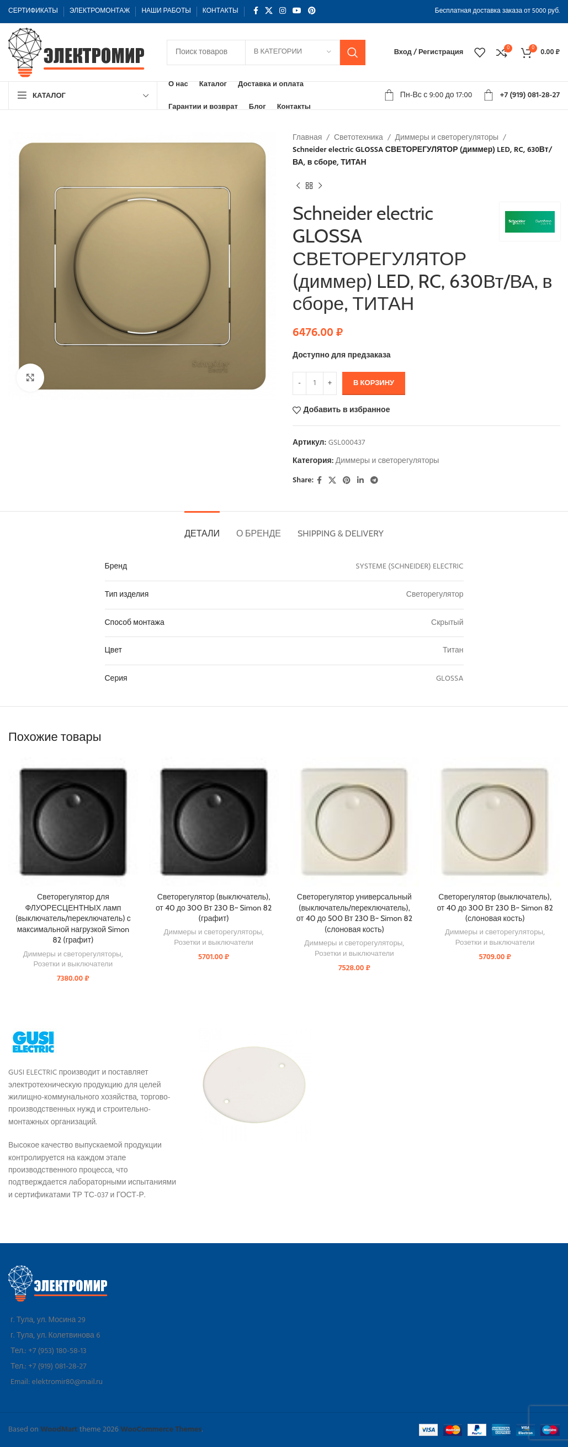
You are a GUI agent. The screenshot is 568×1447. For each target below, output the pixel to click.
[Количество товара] (314, 383)
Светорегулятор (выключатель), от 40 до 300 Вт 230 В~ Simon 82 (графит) (214, 907)
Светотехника (358, 137)
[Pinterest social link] (312, 11)
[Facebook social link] (256, 11)
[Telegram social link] (374, 481)
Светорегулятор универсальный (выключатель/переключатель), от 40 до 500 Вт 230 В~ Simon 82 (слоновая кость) (354, 913)
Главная (307, 137)
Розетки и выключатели (73, 965)
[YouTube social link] (297, 11)
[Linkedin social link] (360, 481)
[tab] (202, 528)
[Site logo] (77, 52)
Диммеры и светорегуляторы (446, 137)
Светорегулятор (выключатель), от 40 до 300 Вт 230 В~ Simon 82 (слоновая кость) (495, 907)
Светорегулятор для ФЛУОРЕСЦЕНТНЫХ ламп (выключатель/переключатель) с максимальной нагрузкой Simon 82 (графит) (73, 918)
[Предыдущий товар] (298, 185)
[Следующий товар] (320, 185)
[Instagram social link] (282, 11)
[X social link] (269, 11)
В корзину (373, 383)
